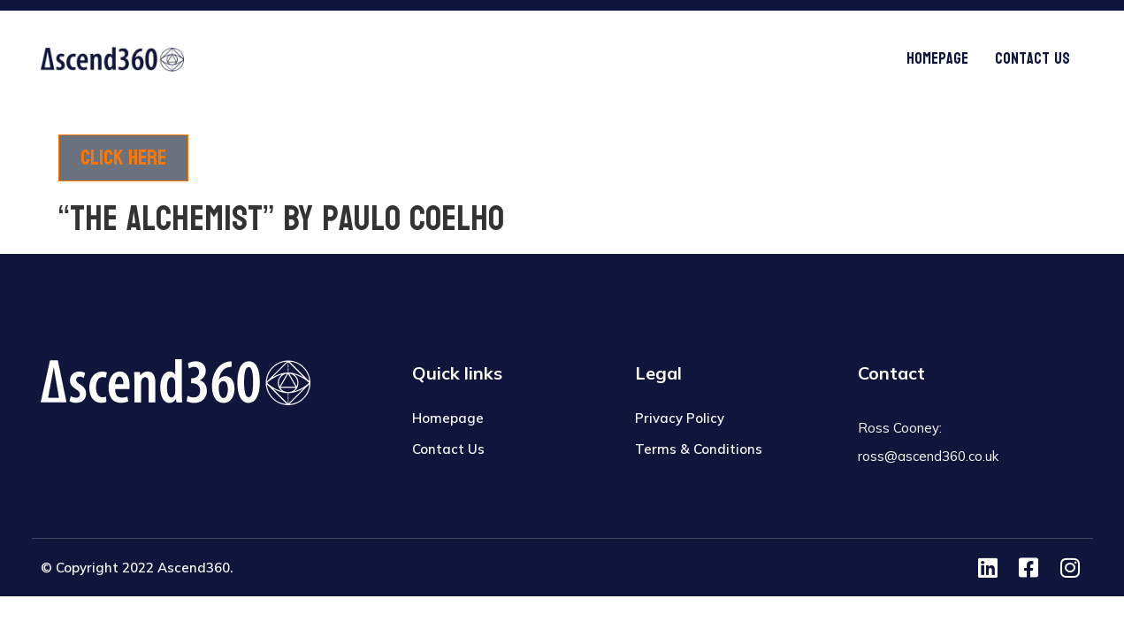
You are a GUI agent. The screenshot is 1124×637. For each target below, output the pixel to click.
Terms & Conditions (698, 449)
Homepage (937, 58)
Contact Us (1032, 58)
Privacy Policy (679, 418)
